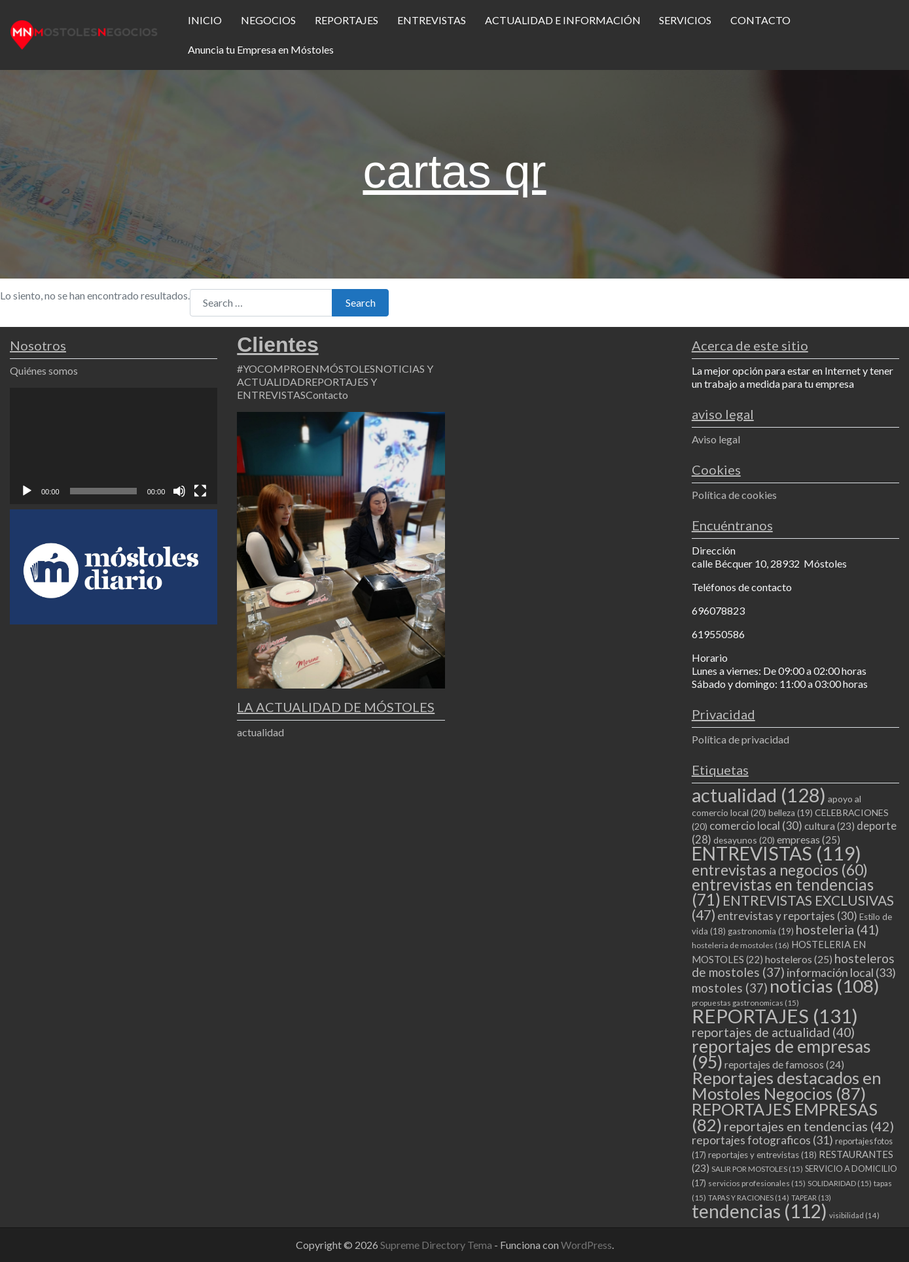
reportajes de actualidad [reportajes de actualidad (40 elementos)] (773, 1032)
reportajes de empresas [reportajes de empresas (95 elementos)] (781, 1054)
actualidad (260, 732)
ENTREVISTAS (431, 20)
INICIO (205, 20)
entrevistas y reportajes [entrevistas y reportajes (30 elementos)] (787, 916)
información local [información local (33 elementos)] (841, 972)
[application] (113, 446)
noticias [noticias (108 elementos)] (825, 986)
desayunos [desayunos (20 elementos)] (744, 839)
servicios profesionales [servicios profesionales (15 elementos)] (757, 1183)
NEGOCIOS (268, 20)
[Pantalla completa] (200, 491)
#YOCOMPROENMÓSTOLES (306, 368)
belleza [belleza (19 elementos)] (790, 813)
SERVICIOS (685, 20)
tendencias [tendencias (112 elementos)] (759, 1211)
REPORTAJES (346, 20)
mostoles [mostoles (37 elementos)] (730, 987)
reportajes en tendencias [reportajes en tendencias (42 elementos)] (809, 1126)
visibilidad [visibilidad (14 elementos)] (854, 1215)
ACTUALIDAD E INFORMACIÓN (563, 20)
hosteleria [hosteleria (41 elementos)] (837, 929)
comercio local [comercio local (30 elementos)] (755, 825)
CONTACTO (760, 20)
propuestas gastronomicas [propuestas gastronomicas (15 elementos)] (745, 1002)
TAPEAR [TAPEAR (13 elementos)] (811, 1197)
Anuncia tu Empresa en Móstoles (261, 49)
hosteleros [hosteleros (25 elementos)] (798, 959)
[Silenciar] (179, 491)
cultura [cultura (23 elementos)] (829, 826)
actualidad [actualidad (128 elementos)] (759, 794)
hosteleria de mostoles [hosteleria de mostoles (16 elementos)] (740, 945)
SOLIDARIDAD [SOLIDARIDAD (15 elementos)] (840, 1183)
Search (361, 302)
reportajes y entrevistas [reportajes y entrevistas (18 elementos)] (762, 1155)
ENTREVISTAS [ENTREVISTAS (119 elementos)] (776, 853)
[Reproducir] (26, 491)
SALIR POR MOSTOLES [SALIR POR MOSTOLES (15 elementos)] (757, 1169)
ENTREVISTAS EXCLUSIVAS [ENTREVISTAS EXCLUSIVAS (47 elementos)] (793, 907)
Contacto (327, 394)
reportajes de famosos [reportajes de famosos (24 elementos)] (784, 1064)
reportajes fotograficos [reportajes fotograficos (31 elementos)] (762, 1140)
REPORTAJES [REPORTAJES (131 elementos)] (775, 1015)
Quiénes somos (44, 370)
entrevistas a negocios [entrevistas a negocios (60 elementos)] (780, 870)
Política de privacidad (740, 739)
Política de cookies (734, 494)
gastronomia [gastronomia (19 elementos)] (761, 931)
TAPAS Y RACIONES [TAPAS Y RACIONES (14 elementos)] (748, 1197)
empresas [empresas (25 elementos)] (808, 839)
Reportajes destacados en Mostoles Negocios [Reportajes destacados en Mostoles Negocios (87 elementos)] (787, 1085)
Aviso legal (716, 439)
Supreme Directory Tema (437, 1244)
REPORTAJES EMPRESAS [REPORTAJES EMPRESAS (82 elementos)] (785, 1116)
